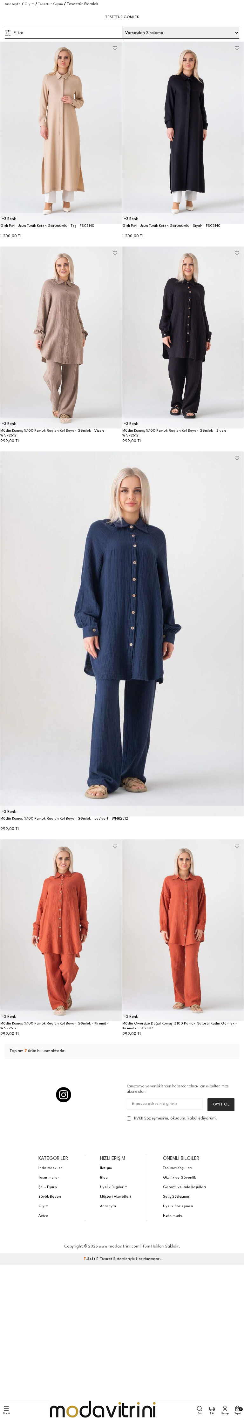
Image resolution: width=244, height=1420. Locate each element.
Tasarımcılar (48, 1178)
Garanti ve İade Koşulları (184, 1187)
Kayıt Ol (221, 1104)
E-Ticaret (104, 1259)
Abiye (43, 1216)
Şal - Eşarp (47, 1187)
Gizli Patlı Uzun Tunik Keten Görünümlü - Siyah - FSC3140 (171, 226)
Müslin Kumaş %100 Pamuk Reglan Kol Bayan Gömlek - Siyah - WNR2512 (175, 433)
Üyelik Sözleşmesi (178, 1206)
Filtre (14, 33)
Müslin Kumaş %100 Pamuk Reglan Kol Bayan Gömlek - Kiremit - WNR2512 (54, 1026)
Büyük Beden (49, 1197)
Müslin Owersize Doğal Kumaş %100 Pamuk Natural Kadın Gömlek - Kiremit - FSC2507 (179, 1026)
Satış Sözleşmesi (177, 1197)
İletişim (106, 1168)
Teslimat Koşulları (177, 1168)
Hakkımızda (172, 1216)
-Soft (90, 1259)
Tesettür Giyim (50, 4)
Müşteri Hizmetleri (115, 1197)
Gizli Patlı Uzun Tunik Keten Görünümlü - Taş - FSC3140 (47, 226)
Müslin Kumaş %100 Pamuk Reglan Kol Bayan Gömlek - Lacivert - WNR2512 (64, 819)
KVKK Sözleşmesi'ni (151, 1118)
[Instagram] (63, 1094)
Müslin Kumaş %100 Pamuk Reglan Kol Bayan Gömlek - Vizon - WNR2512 (53, 433)
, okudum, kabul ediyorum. (172, 1118)
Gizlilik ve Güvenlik (179, 1178)
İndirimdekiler (50, 1168)
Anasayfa (13, 4)
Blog (104, 1178)
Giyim (29, 4)
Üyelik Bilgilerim (113, 1187)
